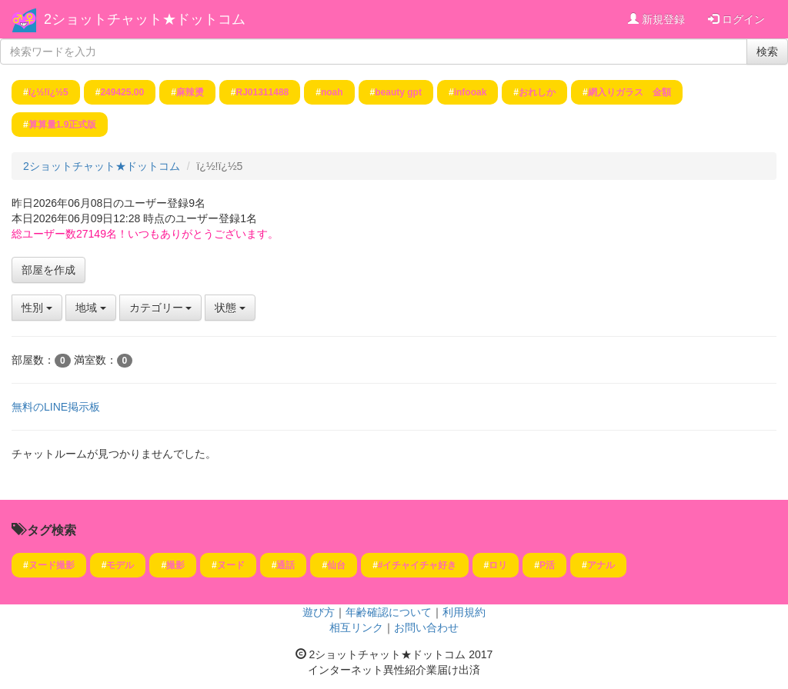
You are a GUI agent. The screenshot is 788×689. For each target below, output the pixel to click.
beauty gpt (398, 92)
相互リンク (356, 627)
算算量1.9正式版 (62, 124)
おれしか (537, 92)
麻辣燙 (190, 92)
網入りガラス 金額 (629, 92)
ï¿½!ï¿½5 (48, 92)
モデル (120, 565)
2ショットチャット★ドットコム (144, 19)
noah (332, 92)
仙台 (336, 565)
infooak (470, 92)
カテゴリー (160, 307)
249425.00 (122, 92)
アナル (601, 565)
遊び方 (318, 612)
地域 (90, 307)
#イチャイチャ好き (417, 565)
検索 (767, 51)
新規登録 (656, 19)
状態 (230, 307)
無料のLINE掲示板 (56, 407)
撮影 (175, 565)
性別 (37, 307)
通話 (285, 565)
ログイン (736, 19)
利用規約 (464, 612)
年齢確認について (389, 612)
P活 (547, 565)
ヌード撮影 (51, 565)
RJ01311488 (262, 92)
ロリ (498, 565)
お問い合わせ (426, 627)
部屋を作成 (48, 270)
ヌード (231, 565)
